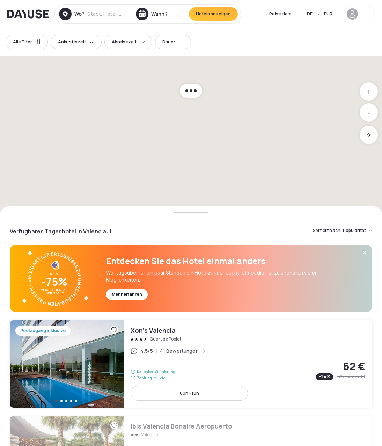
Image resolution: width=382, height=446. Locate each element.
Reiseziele (280, 14)
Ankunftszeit (76, 42)
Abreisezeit (128, 42)
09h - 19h (189, 393)
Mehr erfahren (127, 294)
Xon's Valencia (191, 364)
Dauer (173, 42)
